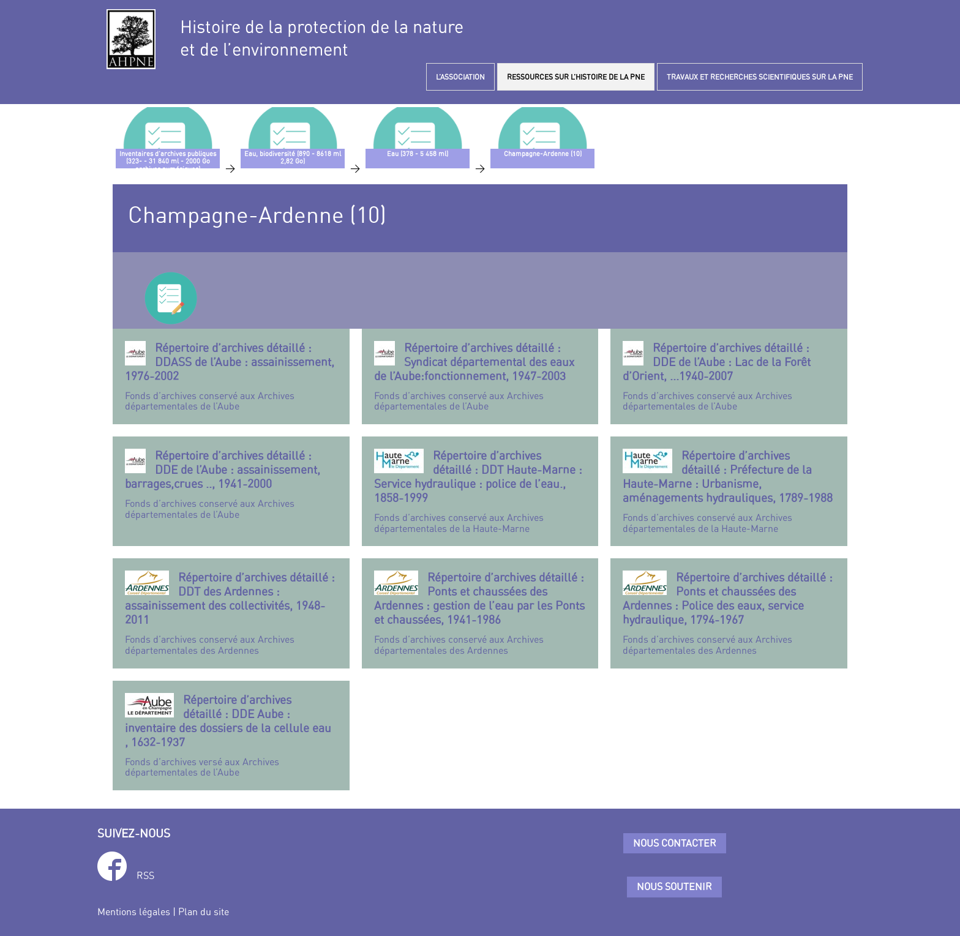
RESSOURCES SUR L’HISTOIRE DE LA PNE (576, 76)
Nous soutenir (674, 886)
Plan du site (203, 911)
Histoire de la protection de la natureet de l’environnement (321, 38)
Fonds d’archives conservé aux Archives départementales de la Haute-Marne (480, 491)
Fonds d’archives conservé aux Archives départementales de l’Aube (231, 376)
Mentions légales (133, 911)
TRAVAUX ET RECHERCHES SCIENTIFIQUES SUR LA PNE (760, 76)
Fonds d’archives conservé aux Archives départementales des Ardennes (231, 613)
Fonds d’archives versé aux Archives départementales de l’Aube (231, 735)
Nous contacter (674, 843)
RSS (145, 875)
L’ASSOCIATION (460, 76)
